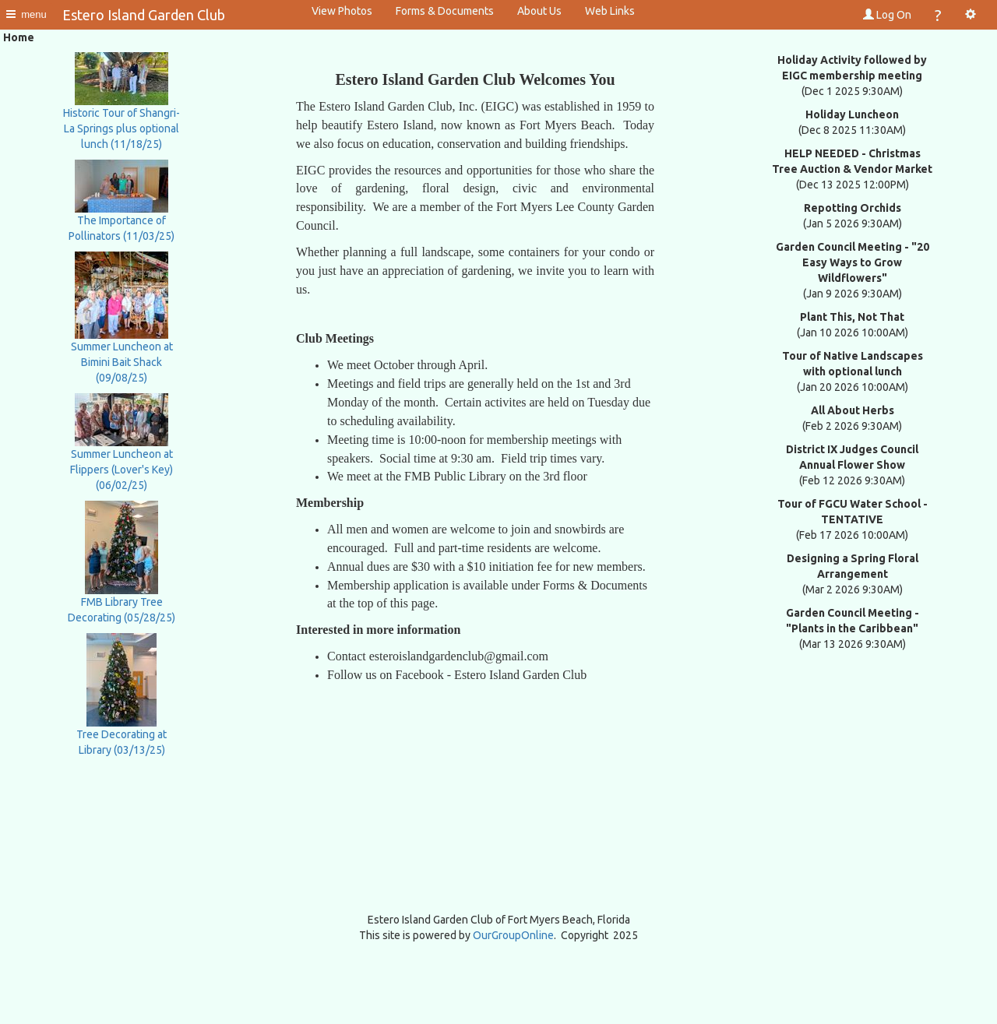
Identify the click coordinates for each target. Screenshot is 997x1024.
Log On (887, 15)
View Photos (342, 11)
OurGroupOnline (513, 935)
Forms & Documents (445, 11)
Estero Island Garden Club (143, 15)
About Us (539, 11)
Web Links (610, 11)
